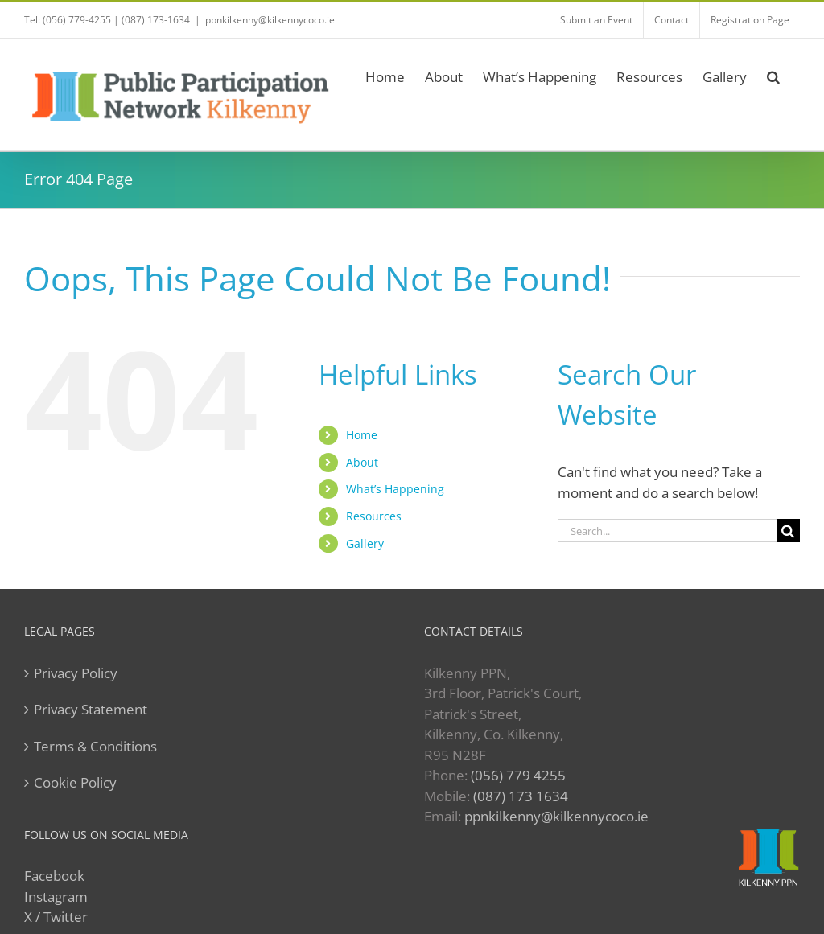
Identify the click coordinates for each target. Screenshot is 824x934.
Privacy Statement (90, 709)
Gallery (365, 543)
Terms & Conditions (95, 746)
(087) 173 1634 (520, 796)
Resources (374, 516)
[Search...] (667, 530)
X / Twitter (56, 916)
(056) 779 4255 (518, 775)
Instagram (56, 896)
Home (361, 434)
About (362, 462)
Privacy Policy (75, 673)
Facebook (54, 875)
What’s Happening (395, 488)
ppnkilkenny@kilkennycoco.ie (270, 20)
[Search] (788, 530)
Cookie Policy (75, 782)
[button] (773, 74)
